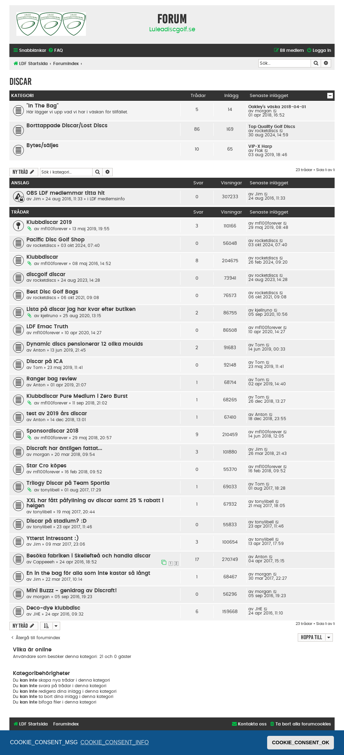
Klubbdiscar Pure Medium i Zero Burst (77, 396)
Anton (39, 350)
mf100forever (54, 229)
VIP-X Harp (260, 146)
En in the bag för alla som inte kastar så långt (88, 573)
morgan (263, 111)
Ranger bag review (51, 378)
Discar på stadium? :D (56, 521)
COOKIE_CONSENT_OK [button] (300, 742)
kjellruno (49, 316)
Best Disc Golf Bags (52, 292)
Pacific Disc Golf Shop (55, 239)
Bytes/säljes (42, 145)
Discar (20, 81)
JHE (36, 614)
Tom (259, 345)
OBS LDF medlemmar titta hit (65, 193)
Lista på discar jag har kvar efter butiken (81, 309)
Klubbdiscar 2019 (49, 222)
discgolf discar (45, 274)
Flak (259, 150)
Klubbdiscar (42, 257)
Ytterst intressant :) (52, 538)
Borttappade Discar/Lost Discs (66, 125)
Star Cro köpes (46, 465)
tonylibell (50, 490)
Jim (37, 199)
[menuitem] (55, 50)
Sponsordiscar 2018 (52, 431)
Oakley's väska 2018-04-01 (277, 107)
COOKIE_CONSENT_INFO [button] (114, 742)
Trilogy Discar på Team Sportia (68, 483)
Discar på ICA (44, 361)
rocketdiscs (266, 131)
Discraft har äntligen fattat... (64, 448)
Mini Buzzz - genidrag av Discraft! (71, 590)
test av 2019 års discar (56, 413)
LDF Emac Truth (47, 326)
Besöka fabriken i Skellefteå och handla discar (88, 556)
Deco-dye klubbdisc (53, 608)
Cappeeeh (44, 562)
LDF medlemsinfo (107, 199)
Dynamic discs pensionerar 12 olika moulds (84, 344)
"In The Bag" (42, 106)
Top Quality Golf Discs (271, 127)
